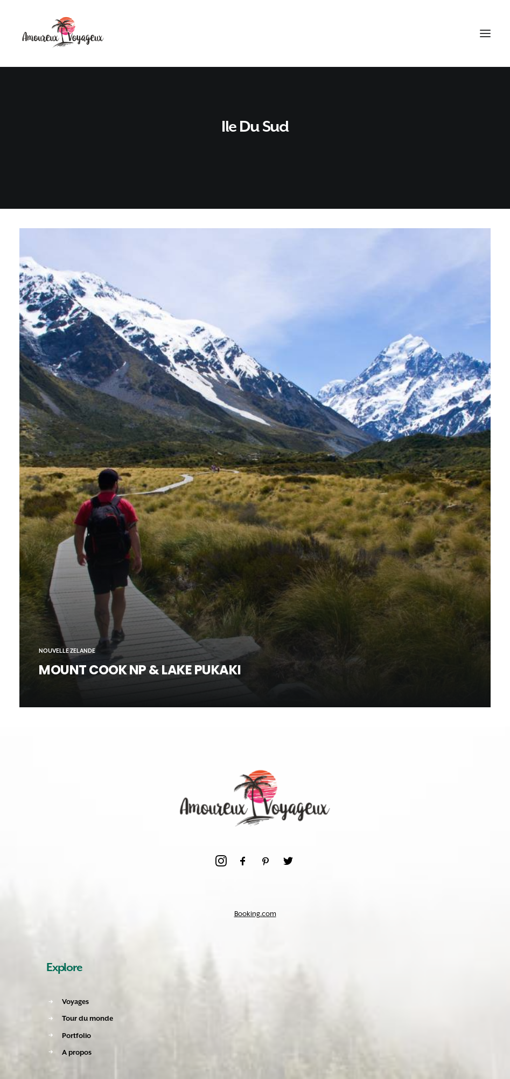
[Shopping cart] (452, 33)
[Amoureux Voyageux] (63, 33)
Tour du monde (87, 1018)
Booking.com (255, 914)
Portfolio (76, 1036)
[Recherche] (433, 33)
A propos (77, 1052)
